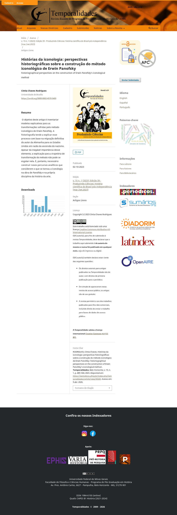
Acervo (33, 38)
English (123, 98)
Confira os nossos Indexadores (88, 415)
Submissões (83, 28)
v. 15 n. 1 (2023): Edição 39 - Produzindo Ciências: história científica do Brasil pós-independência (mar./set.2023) (63, 42)
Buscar (153, 28)
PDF (79, 152)
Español (124, 102)
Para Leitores (125, 164)
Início (23, 38)
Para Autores (125, 168)
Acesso (20, 3)
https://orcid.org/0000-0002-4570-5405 (38, 98)
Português (125, 107)
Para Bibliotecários (128, 173)
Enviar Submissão (130, 80)
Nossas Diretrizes (49, 28)
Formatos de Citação (84, 388)
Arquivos (31, 28)
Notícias (98, 28)
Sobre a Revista (115, 28)
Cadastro (67, 28)
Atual (19, 28)
